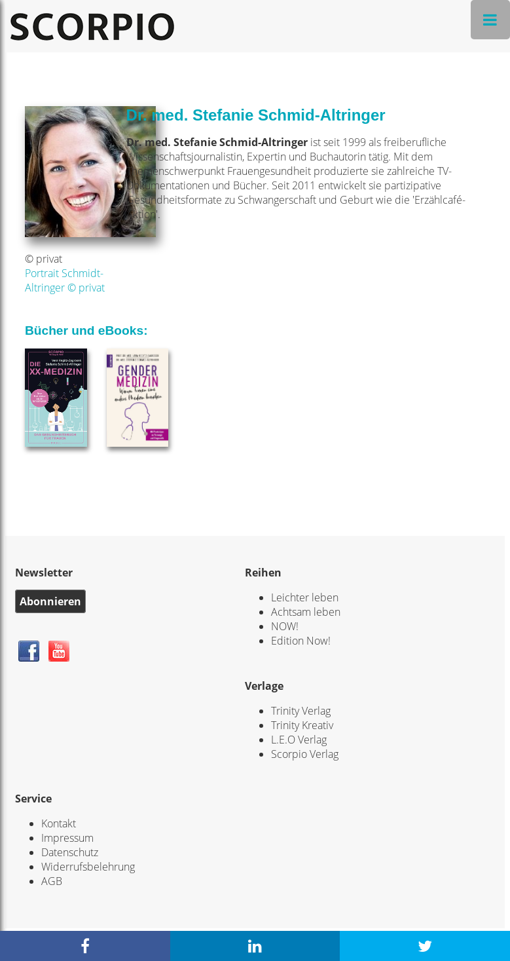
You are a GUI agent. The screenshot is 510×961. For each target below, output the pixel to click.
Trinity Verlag (301, 711)
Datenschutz (69, 852)
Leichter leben (304, 597)
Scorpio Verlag (304, 754)
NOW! (285, 626)
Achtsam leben (305, 612)
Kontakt (58, 823)
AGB (51, 881)
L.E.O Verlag (299, 739)
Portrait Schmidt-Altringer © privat (65, 280)
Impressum (67, 838)
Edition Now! (301, 640)
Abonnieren (50, 601)
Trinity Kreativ (302, 725)
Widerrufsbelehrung (88, 866)
